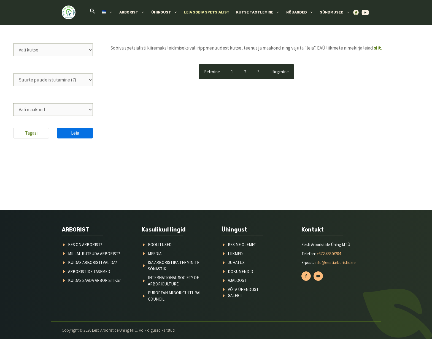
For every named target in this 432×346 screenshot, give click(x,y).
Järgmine (280, 71)
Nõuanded (301, 12)
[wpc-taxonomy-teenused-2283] (53, 79)
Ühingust (166, 12)
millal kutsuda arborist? (94, 253)
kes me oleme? (242, 244)
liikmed (235, 253)
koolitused (160, 244)
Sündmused (336, 12)
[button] (93, 12)
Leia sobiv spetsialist (206, 12)
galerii (235, 295)
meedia (154, 253)
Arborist (133, 12)
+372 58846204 (329, 253)
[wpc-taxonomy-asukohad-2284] (53, 109)
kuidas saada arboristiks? (94, 280)
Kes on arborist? (85, 244)
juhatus (236, 262)
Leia (75, 133)
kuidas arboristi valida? (92, 262)
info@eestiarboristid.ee (335, 262)
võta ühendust (243, 289)
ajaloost (237, 280)
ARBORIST (75, 229)
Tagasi (31, 133)
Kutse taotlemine (259, 12)
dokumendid (240, 271)
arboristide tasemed (89, 271)
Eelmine (212, 71)
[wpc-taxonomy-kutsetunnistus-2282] (53, 49)
